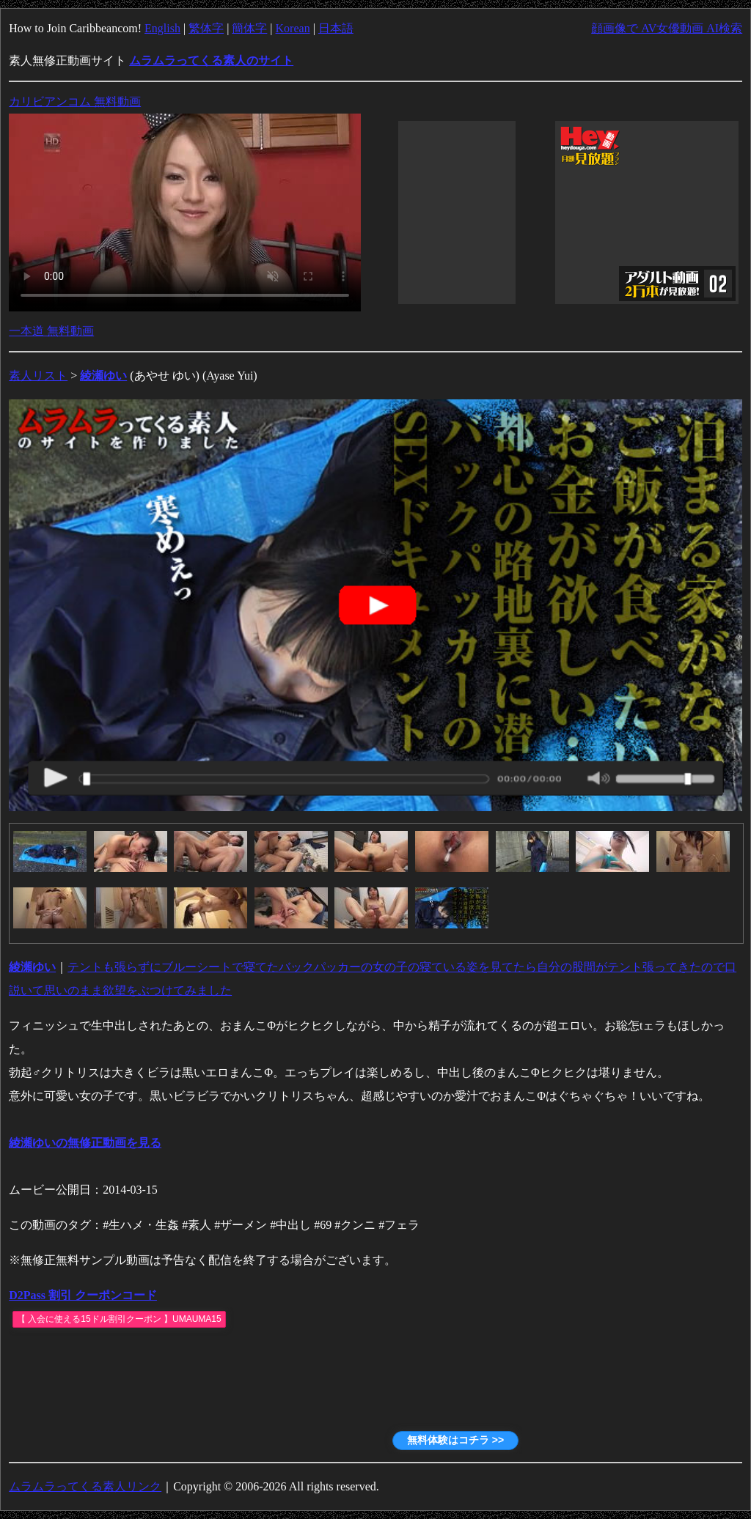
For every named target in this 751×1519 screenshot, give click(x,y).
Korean (293, 28)
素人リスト (38, 375)
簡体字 (249, 28)
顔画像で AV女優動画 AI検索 (666, 28)
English (162, 28)
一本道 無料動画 (51, 331)
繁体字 (206, 28)
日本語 (335, 28)
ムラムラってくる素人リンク (85, 1486)
